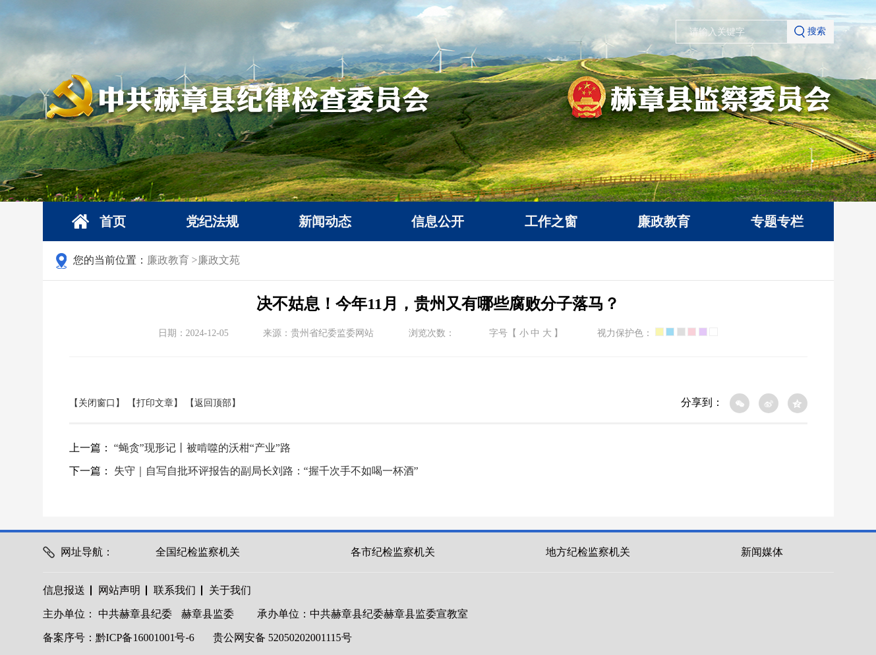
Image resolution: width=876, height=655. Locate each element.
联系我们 (175, 590)
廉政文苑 (219, 260)
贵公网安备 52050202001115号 (282, 637)
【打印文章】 (155, 403)
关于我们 (230, 590)
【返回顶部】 (213, 403)
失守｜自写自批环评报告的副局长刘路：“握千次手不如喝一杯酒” (266, 470)
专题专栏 (777, 221)
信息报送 (64, 590)
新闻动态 (325, 221)
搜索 (810, 32)
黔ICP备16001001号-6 (145, 637)
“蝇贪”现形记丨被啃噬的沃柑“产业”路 (202, 447)
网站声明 (119, 590)
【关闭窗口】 (97, 403)
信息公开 (437, 221)
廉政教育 (663, 221)
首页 (99, 221)
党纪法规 (212, 221)
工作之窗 (551, 221)
